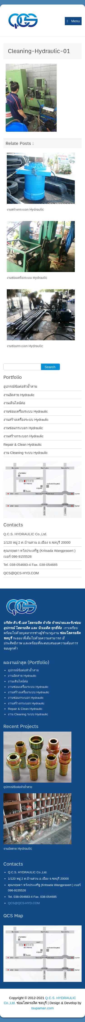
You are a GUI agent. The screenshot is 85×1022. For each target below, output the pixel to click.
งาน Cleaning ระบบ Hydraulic (25, 453)
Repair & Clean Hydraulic (22, 444)
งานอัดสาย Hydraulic (18, 395)
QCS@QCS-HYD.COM (21, 573)
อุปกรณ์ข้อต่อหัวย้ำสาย (20, 386)
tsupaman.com (42, 1008)
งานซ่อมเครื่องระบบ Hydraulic (27, 278)
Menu (73, 21)
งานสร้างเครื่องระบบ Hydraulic (26, 419)
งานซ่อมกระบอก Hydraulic (25, 346)
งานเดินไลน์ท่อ (14, 403)
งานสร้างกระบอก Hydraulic (25, 209)
